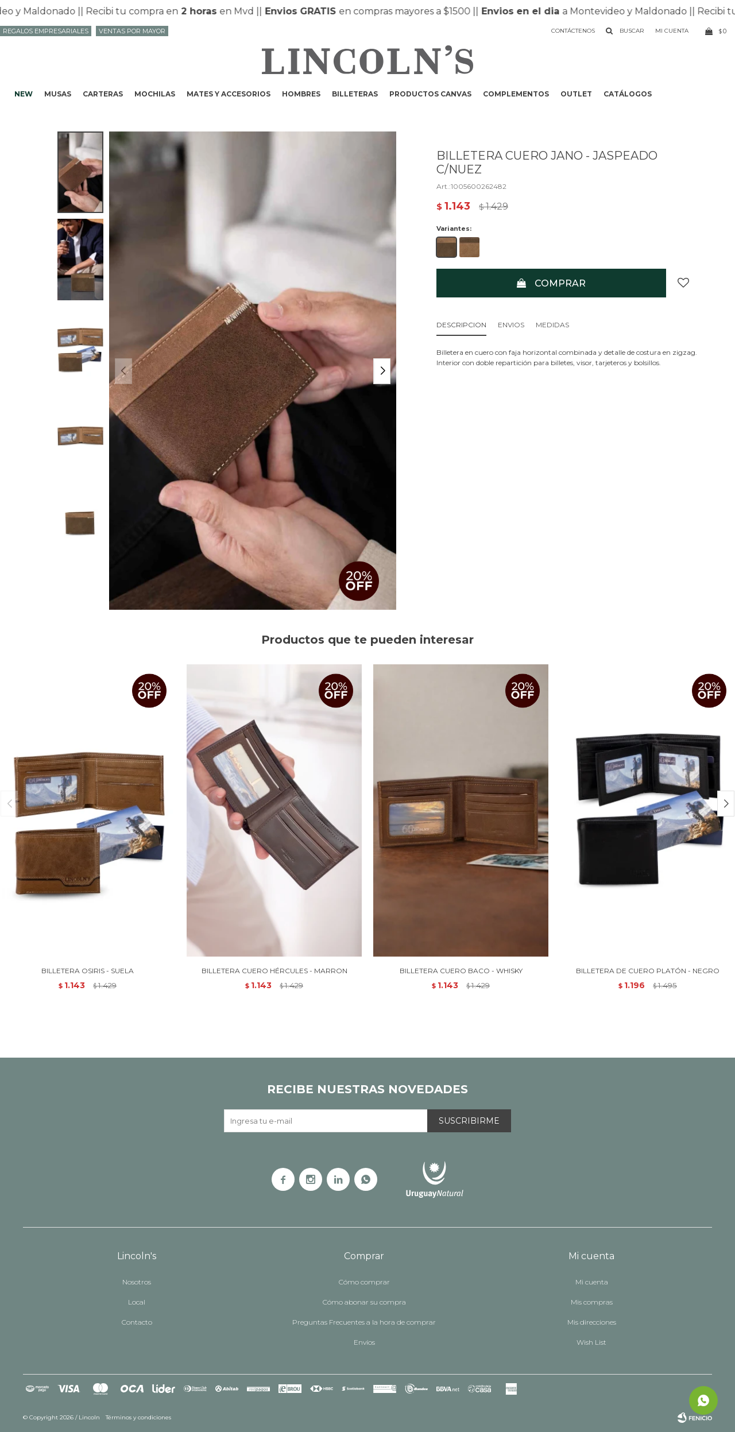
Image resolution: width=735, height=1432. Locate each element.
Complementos (516, 94)
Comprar (560, 283)
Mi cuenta (591, 1282)
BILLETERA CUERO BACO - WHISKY (461, 970)
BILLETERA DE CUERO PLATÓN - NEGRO (647, 970)
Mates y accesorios (228, 94)
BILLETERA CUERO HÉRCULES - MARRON (274, 970)
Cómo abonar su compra (364, 1302)
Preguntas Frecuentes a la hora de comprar (364, 1322)
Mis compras (592, 1302)
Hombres (301, 94)
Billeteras (355, 94)
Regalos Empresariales (45, 31)
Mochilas (154, 94)
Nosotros (136, 1282)
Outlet (576, 94)
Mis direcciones (591, 1322)
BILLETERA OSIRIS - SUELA (87, 970)
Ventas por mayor (132, 31)
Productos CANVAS (430, 94)
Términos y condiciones (138, 1417)
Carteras (103, 94)
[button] (381, 371)
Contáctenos (573, 30)
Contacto (137, 1322)
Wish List (591, 1342)
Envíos (364, 1342)
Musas (57, 94)
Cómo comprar (364, 1282)
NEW (23, 94)
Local (136, 1302)
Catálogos (628, 94)
